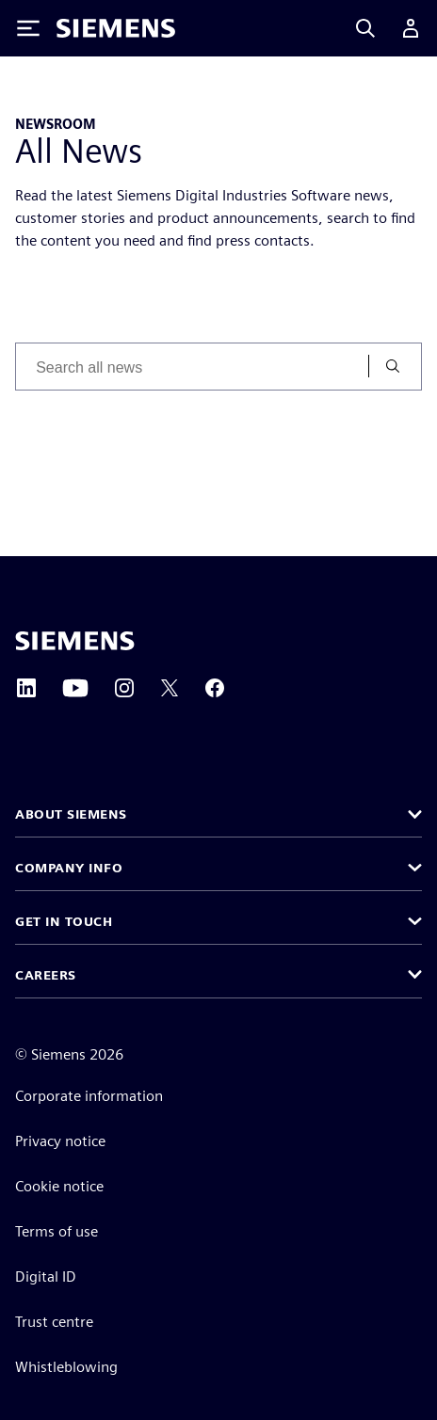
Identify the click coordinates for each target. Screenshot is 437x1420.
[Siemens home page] (75, 640)
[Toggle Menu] (28, 28)
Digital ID (45, 1276)
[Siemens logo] (116, 28)
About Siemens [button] (71, 814)
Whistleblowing (66, 1367)
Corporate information (89, 1096)
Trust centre (54, 1322)
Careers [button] (45, 974)
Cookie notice (59, 1186)
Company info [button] (68, 867)
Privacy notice (60, 1141)
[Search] (365, 28)
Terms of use (56, 1231)
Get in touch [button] (63, 921)
